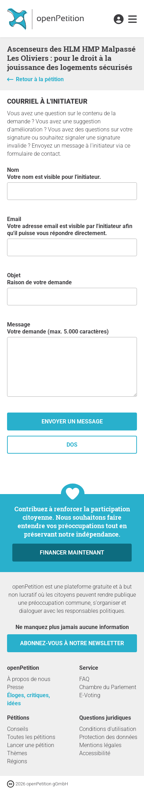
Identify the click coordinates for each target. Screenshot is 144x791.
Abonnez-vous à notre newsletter (72, 643)
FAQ (84, 679)
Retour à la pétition (40, 79)
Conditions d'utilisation (107, 729)
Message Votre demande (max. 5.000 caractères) (72, 359)
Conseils (17, 729)
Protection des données (108, 737)
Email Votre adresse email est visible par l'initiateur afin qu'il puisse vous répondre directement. (72, 236)
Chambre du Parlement (107, 687)
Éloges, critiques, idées (28, 699)
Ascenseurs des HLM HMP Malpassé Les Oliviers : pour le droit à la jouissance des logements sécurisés (71, 58)
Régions (17, 761)
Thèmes (17, 753)
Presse (15, 687)
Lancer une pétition (30, 745)
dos (72, 444)
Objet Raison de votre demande (72, 288)
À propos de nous (28, 679)
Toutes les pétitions (31, 737)
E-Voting (89, 695)
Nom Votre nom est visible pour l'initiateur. (72, 183)
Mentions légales (100, 745)
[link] (132, 19)
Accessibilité (94, 753)
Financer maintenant (72, 552)
